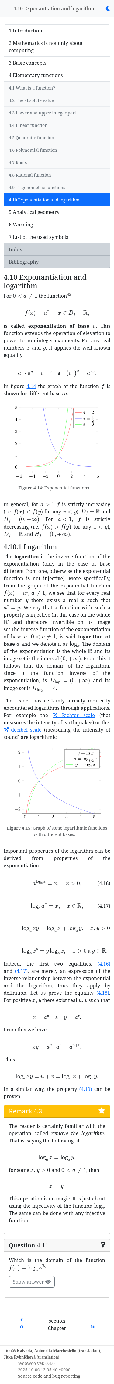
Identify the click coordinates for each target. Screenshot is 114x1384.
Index (15, 249)
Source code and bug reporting (49, 1376)
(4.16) (104, 963)
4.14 (31, 386)
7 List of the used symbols (38, 237)
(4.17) (21, 971)
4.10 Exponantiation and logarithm (53, 8)
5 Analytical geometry (34, 212)
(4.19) (85, 1089)
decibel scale (23, 729)
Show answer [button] (32, 1281)
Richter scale (74, 715)
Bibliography (24, 262)
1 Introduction (25, 30)
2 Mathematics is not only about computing (46, 47)
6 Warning (21, 224)
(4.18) (102, 993)
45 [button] (69, 294)
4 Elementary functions (36, 75)
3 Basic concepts (27, 62)
